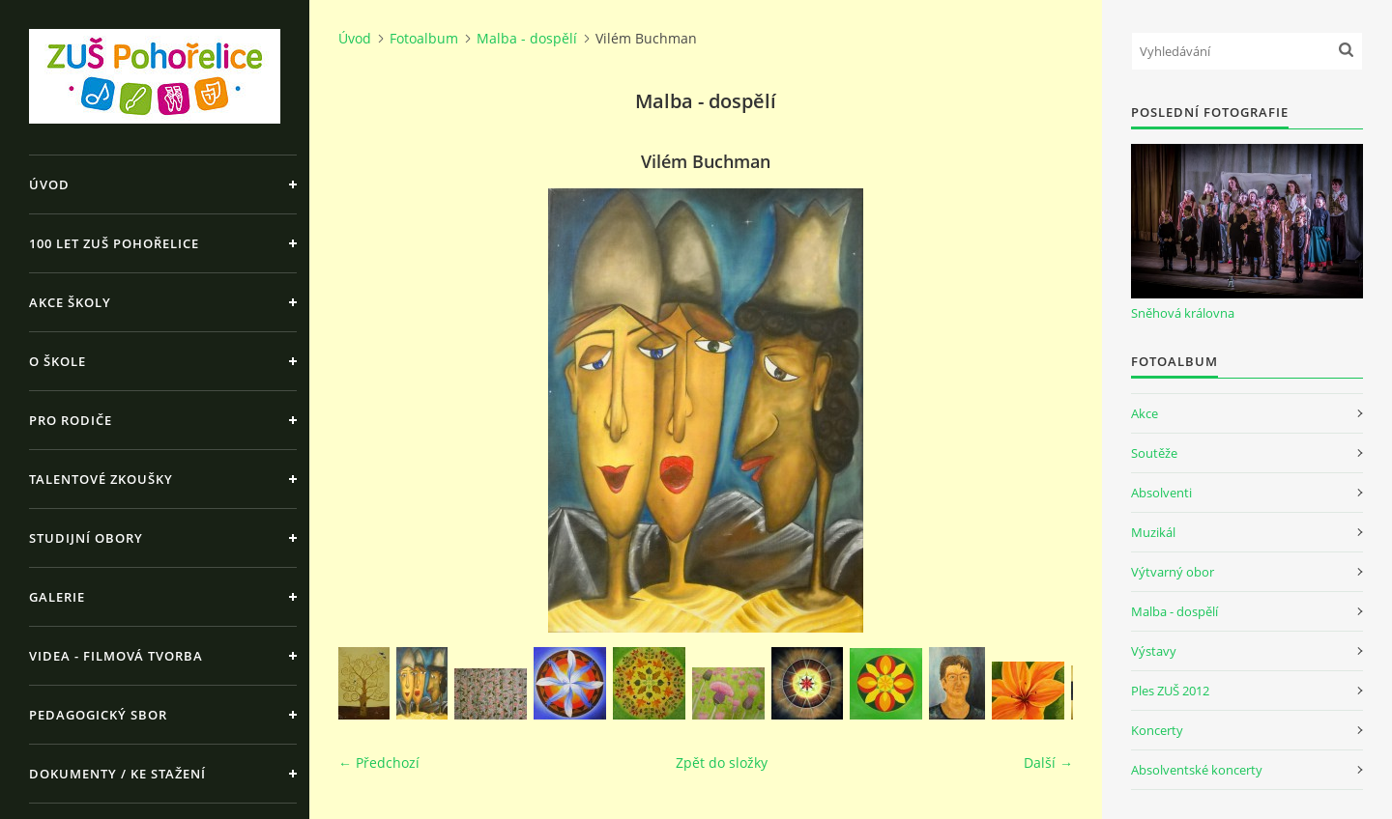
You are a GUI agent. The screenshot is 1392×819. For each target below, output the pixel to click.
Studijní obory (86, 538)
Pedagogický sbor (98, 714)
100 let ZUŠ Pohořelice (114, 243)
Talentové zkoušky (101, 479)
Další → (1048, 762)
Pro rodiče (70, 420)
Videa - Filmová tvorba (116, 655)
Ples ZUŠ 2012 (1170, 690)
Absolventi (1161, 492)
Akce (1144, 413)
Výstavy (1153, 651)
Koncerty (1157, 730)
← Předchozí (379, 762)
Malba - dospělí (527, 38)
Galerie (57, 597)
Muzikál (1153, 532)
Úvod (49, 184)
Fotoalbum (424, 38)
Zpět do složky (722, 762)
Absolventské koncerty (1196, 769)
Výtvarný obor (1172, 571)
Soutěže (1154, 453)
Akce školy (70, 302)
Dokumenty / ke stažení (117, 773)
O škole (57, 361)
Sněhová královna (1182, 313)
